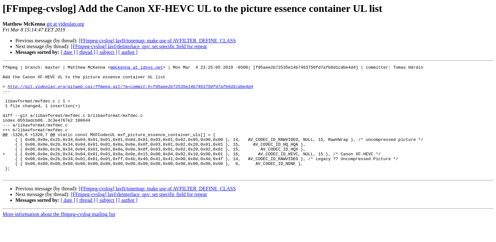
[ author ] (128, 52)
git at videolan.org (65, 24)
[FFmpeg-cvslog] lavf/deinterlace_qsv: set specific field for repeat (139, 46)
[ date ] (68, 52)
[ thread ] (85, 52)
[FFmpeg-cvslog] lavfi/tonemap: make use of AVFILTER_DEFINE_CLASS (157, 40)
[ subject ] (107, 52)
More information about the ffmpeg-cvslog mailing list (59, 236)
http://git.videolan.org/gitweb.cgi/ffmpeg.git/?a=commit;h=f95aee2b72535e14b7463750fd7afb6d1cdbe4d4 (130, 91)
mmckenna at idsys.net (136, 68)
